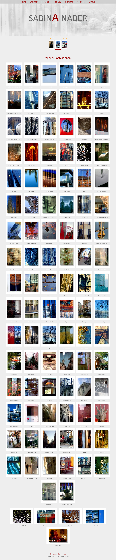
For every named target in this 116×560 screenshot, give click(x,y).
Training (57, 1)
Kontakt (92, 1)
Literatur (33, 1)
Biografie (69, 1)
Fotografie (45, 1)
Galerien (81, 1)
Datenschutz (62, 554)
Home (23, 1)
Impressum (53, 554)
